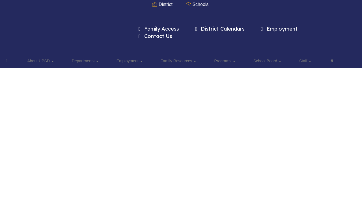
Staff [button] (247, 52)
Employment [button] (109, 52)
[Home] (15, 52)
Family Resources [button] (149, 52)
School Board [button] (218, 52)
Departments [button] (74, 52)
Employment (278, 26)
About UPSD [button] (40, 52)
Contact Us (154, 33)
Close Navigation (290, 54)
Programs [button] (185, 52)
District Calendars (219, 26)
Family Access (157, 26)
